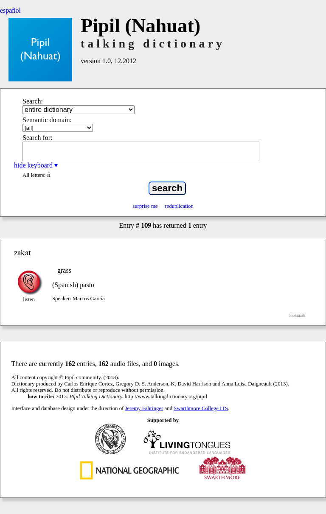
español (10, 10)
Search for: (37, 137)
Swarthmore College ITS (201, 408)
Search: (32, 101)
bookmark (297, 315)
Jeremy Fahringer (144, 408)
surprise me (144, 206)
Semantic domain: (47, 119)
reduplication (179, 206)
